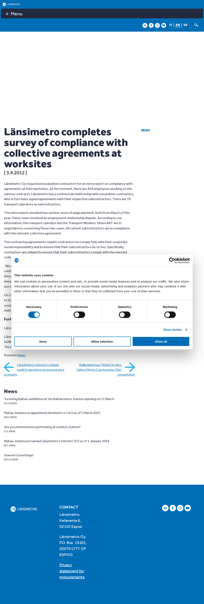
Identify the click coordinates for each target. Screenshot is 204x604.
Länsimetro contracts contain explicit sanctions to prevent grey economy (34, 369)
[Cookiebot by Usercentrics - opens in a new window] (172, 260)
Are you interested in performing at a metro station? (42, 427)
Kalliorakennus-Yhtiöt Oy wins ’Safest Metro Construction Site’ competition (105, 369)
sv (185, 25)
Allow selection (102, 341)
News (145, 130)
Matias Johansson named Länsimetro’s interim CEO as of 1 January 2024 (56, 441)
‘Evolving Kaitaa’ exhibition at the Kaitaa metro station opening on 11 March (59, 399)
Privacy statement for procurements (71, 570)
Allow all (161, 341)
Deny (43, 341)
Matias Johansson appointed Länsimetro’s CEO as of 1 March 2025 (52, 413)
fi (170, 25)
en (178, 25)
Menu (16, 13)
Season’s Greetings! (18, 455)
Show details (172, 329)
